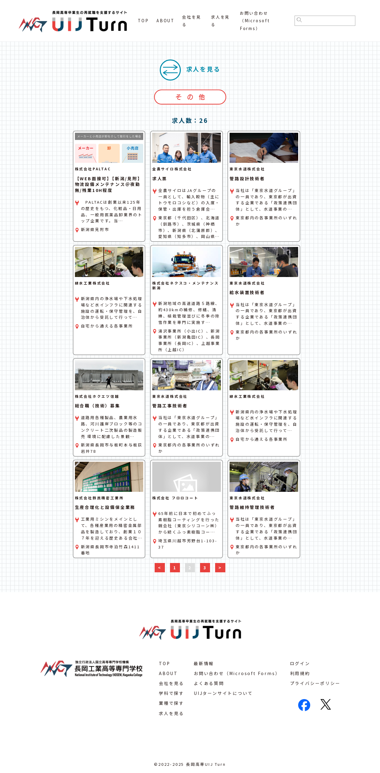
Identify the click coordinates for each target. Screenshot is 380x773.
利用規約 (300, 673)
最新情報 (204, 663)
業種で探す (171, 703)
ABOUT (165, 20)
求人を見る (171, 713)
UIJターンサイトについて (223, 693)
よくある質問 (209, 683)
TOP (143, 20)
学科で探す (171, 693)
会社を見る (171, 683)
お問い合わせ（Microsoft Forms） (255, 20)
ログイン (300, 663)
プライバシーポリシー (315, 683)
